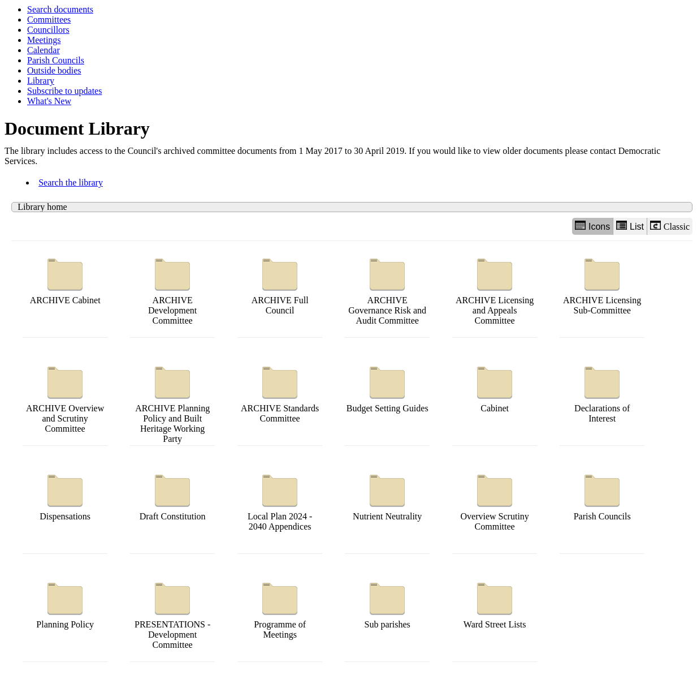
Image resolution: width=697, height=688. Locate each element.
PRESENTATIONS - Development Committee (172, 613)
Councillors (48, 30)
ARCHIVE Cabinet (65, 278)
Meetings (44, 40)
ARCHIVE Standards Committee (280, 391)
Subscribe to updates (64, 91)
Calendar (43, 50)
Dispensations (65, 494)
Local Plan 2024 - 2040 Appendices (280, 499)
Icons (592, 226)
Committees (49, 19)
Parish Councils (55, 60)
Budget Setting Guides (387, 386)
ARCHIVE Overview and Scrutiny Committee (65, 396)
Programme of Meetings (280, 608)
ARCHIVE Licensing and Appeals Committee (495, 288)
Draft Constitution (173, 494)
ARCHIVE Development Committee (172, 288)
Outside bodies (54, 70)
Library (40, 80)
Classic (670, 226)
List (630, 226)
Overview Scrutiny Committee (495, 499)
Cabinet (494, 386)
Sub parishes (387, 603)
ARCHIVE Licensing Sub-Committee (602, 283)
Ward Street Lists (495, 603)
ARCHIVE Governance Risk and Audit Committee (387, 288)
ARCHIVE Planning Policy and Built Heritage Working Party (172, 402)
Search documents (60, 9)
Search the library (70, 182)
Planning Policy (65, 603)
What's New (49, 101)
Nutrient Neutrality (387, 494)
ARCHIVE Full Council (280, 283)
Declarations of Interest (602, 391)
